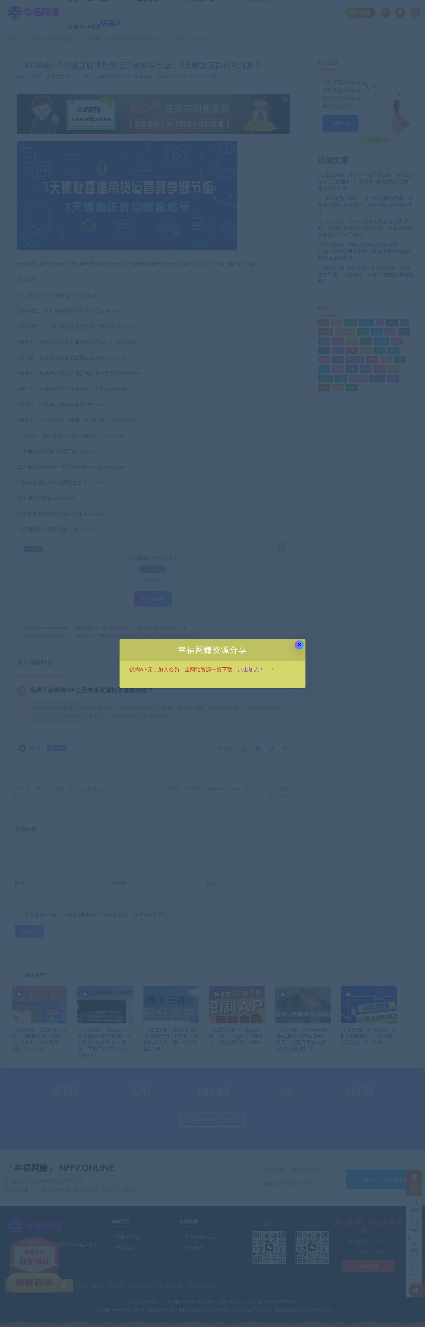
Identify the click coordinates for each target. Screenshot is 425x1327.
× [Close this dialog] (299, 644)
